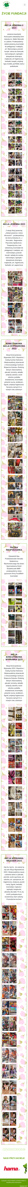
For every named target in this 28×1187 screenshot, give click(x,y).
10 (20, 1149)
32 (24, 1149)
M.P (26, 1186)
